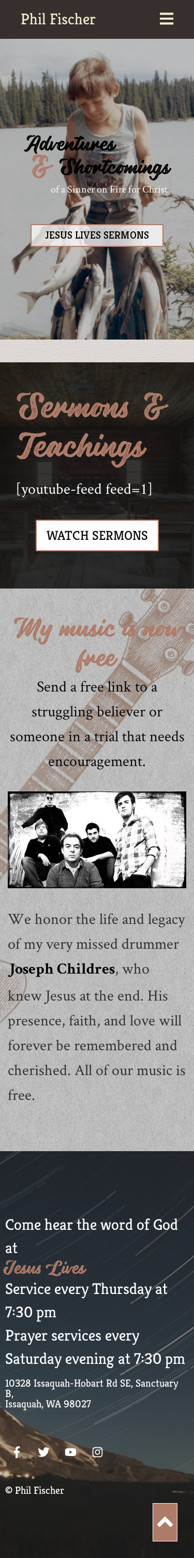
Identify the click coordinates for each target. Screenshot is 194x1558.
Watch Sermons (97, 535)
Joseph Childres (61, 970)
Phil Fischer (58, 19)
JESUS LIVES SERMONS (97, 235)
